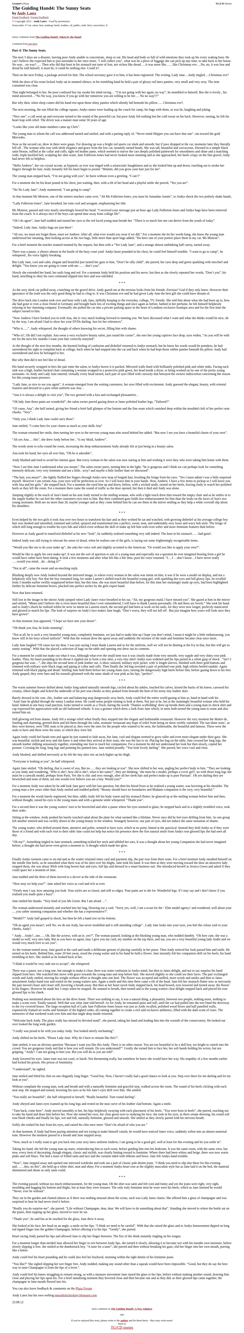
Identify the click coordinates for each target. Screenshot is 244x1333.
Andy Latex (26, 13)
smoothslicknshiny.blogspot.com (76, 1295)
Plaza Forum (84, 1288)
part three (32, 43)
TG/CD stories (122, 1327)
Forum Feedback (40, 17)
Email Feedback (20, 17)
